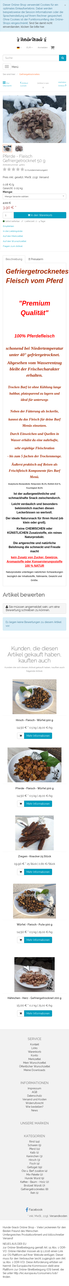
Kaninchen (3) (34, 1156)
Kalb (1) (34, 1152)
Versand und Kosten (34, 1099)
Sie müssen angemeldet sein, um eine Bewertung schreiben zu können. (33, 608)
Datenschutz (34, 1095)
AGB (34, 1092)
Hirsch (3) (34, 1159)
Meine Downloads (34, 1070)
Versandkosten (58, 1216)
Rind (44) (34, 1141)
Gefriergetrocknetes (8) (34, 1189)
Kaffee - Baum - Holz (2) (34, 1181)
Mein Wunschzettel (34, 1062)
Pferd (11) (34, 1148)
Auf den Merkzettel (13, 236)
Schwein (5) (34, 1145)
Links (34, 1048)
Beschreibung (14, 259)
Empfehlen (8, 226)
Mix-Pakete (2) (34, 1174)
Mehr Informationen (38, 735)
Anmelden (43, 47)
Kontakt (34, 1044)
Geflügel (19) (34, 1167)
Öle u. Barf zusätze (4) (34, 1170)
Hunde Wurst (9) (34, 1178)
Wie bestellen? (34, 1106)
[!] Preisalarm (36, 259)
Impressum (34, 1088)
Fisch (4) (35, 1163)
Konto (34, 1055)
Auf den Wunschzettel (14, 241)
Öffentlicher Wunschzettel (34, 1066)
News (34, 1110)
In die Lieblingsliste (12, 231)
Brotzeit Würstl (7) (34, 1185)
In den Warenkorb (40, 215)
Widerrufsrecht (34, 1103)
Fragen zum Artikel (12, 246)
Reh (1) (34, 1192)
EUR (29, 47)
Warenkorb (34, 1051)
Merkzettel (34, 1059)
